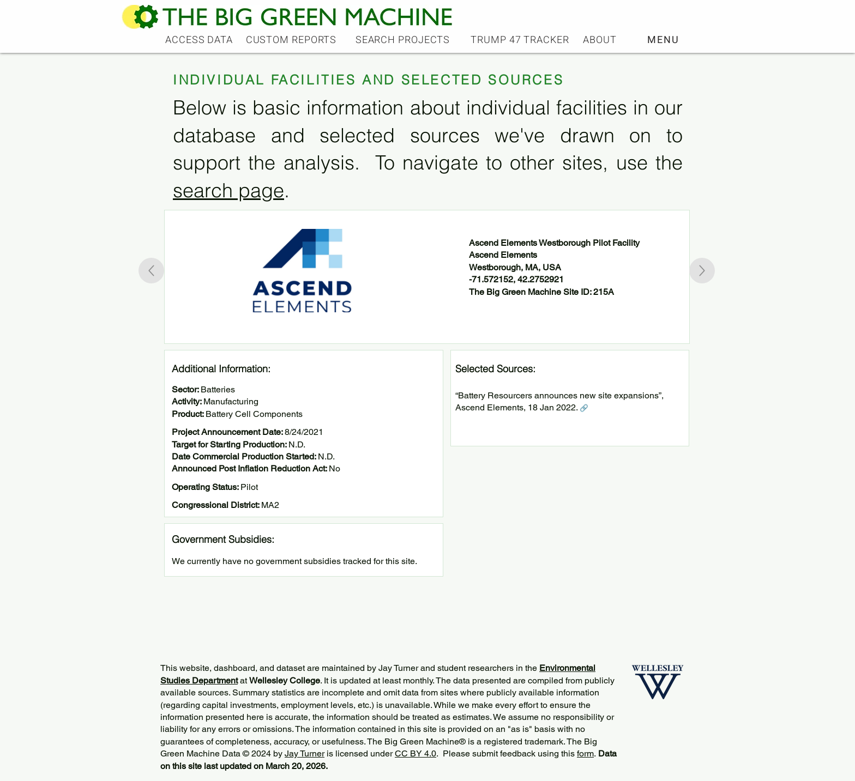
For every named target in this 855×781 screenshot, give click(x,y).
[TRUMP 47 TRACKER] (521, 39)
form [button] (585, 753)
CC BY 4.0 (415, 753)
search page (228, 190)
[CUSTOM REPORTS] (292, 39)
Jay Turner (304, 753)
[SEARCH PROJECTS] (403, 39)
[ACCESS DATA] (200, 39)
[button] (664, 39)
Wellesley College (284, 680)
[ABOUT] (601, 39)
